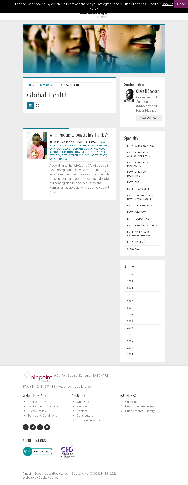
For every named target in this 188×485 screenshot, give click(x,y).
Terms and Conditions (42, 415)
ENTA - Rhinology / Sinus (142, 225)
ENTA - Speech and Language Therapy (83, 155)
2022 (130, 301)
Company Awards (88, 420)
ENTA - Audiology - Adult (142, 146)
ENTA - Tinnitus (58, 158)
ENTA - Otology (136, 212)
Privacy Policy (37, 411)
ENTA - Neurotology (86, 152)
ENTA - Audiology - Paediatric (67, 148)
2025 (130, 281)
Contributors (85, 415)
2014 (130, 354)
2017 (130, 334)
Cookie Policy (37, 402)
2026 (130, 274)
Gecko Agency (48, 477)
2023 (130, 294)
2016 (130, 341)
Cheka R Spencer (147, 91)
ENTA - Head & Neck (138, 189)
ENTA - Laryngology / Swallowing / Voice (140, 197)
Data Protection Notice (43, 406)
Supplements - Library (140, 411)
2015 (130, 347)
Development (48, 85)
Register (82, 406)
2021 (130, 308)
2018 (130, 327)
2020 (130, 314)
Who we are (84, 402)
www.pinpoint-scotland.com (75, 386)
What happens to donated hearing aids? (78, 134)
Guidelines (132, 402)
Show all (133, 248)
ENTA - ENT (133, 182)
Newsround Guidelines (140, 406)
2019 (130, 321)
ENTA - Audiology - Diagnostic (90, 145)
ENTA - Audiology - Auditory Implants (138, 154)
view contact (149, 117)
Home (32, 85)
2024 (130, 288)
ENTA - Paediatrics (138, 218)
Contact (82, 411)
